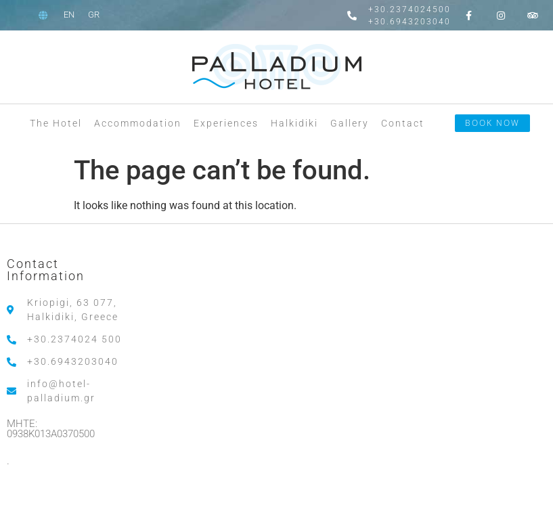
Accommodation (137, 123)
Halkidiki (294, 123)
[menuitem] (69, 14)
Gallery (349, 123)
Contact (402, 123)
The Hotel (56, 123)
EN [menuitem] (69, 14)
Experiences (226, 123)
